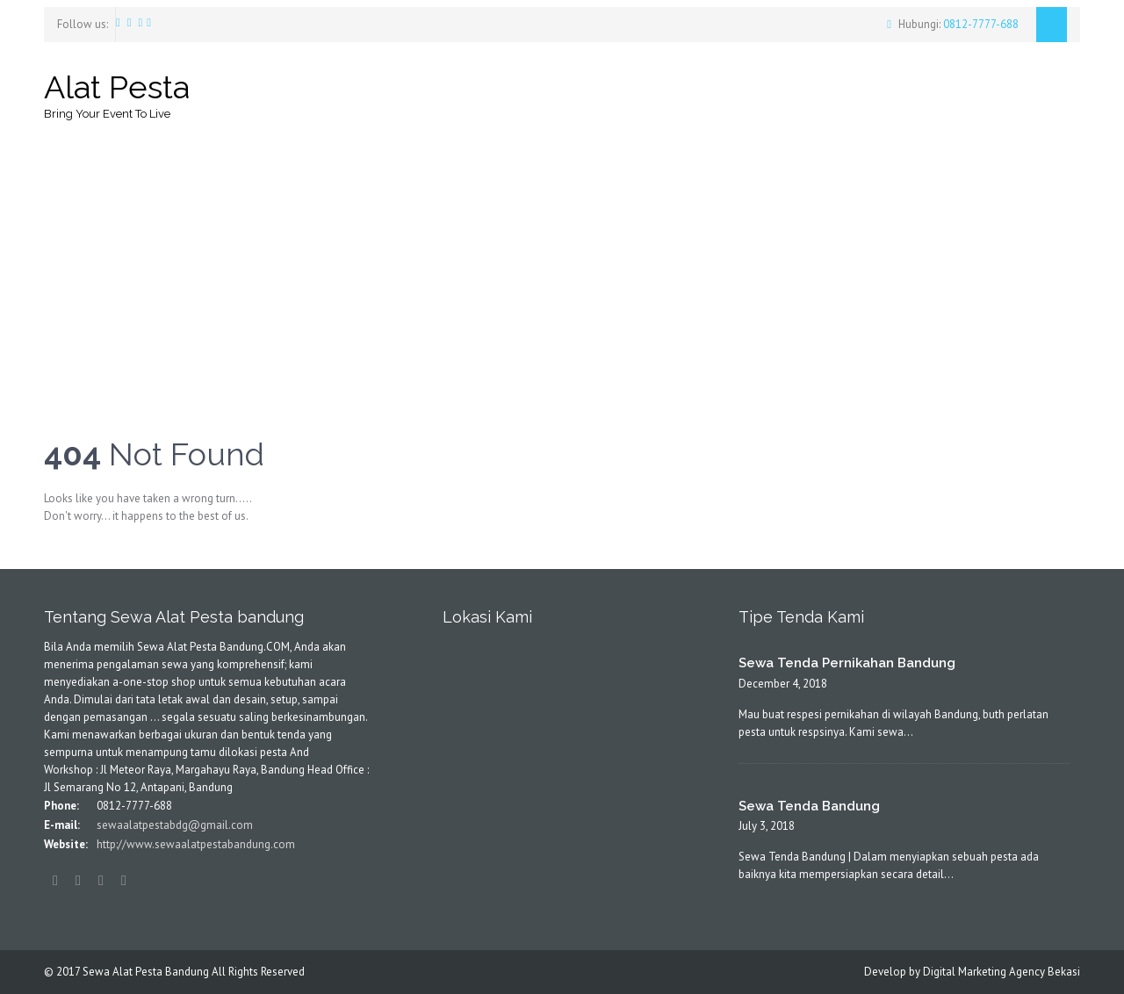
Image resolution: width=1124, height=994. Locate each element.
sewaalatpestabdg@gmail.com (173, 825)
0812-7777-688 (979, 24)
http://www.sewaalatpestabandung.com (194, 844)
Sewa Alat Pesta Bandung (146, 971)
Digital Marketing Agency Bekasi (1001, 971)
